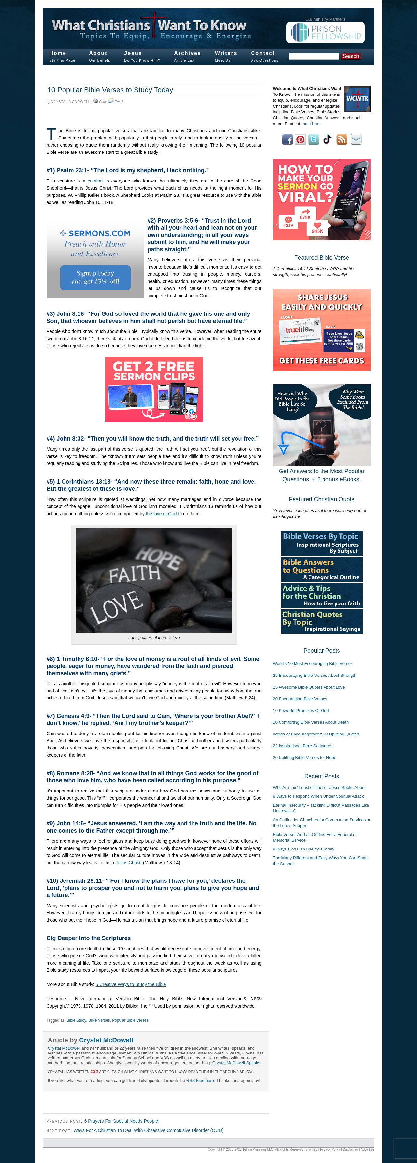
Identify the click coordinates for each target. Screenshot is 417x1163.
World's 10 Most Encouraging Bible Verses (313, 663)
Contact (263, 53)
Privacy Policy (330, 1149)
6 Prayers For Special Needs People (121, 1121)
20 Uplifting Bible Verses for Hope (304, 757)
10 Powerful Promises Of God (301, 710)
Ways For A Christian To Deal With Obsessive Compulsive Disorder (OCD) (148, 1130)
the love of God (161, 513)
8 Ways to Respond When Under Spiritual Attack (318, 796)
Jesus (133, 53)
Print (102, 102)
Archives (187, 53)
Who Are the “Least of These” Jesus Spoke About (319, 787)
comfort (95, 180)
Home (58, 53)
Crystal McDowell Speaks (236, 1062)
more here (311, 123)
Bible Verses (99, 1020)
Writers (226, 53)
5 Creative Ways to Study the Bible (130, 984)
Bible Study (76, 1020)
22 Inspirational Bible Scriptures (303, 745)
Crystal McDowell (70, 102)
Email (119, 102)
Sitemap (311, 1149)
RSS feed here (200, 1080)
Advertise (367, 1149)
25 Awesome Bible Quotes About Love (309, 687)
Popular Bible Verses (130, 1020)
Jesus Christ (127, 862)
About (98, 53)
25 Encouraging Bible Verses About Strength (315, 675)
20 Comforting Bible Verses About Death (311, 722)
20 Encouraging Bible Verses (300, 698)
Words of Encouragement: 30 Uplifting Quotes (316, 734)
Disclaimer (350, 1149)
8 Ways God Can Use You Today (304, 849)
